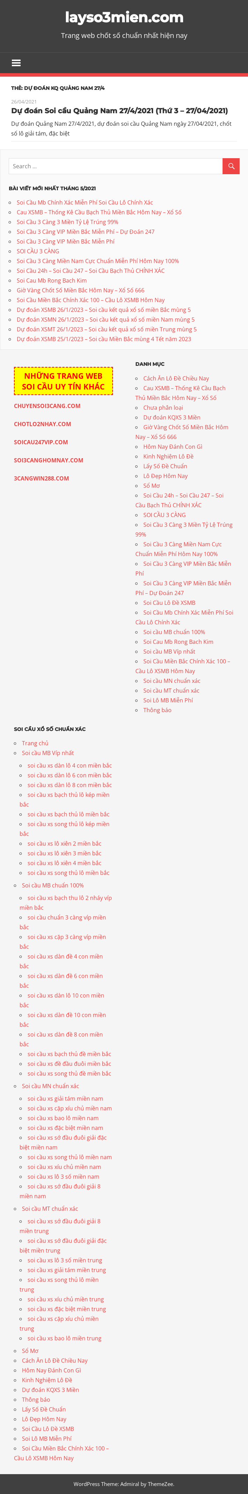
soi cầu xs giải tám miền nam (65, 1098)
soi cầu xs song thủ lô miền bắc (69, 873)
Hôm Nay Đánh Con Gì (172, 446)
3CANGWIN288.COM (41, 478)
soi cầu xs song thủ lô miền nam (70, 1157)
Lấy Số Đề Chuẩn (165, 466)
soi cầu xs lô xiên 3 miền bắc (65, 853)
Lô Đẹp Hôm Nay (165, 476)
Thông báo (157, 710)
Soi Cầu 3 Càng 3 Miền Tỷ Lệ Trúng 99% (67, 222)
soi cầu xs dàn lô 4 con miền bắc (70, 765)
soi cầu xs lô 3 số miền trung (65, 1260)
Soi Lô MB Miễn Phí (168, 700)
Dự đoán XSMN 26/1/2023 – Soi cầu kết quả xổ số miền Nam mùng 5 (106, 319)
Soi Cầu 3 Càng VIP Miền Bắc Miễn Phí (65, 241)
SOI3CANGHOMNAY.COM (48, 460)
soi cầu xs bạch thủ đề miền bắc (69, 1054)
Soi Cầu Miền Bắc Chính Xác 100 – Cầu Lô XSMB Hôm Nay (91, 300)
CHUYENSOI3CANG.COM (47, 406)
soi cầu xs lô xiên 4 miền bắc (65, 863)
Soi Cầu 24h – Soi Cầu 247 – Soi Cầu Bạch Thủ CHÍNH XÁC (91, 271)
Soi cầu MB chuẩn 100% (174, 632)
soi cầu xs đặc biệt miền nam (65, 1128)
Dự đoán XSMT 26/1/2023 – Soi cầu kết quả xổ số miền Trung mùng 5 (107, 329)
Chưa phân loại (163, 407)
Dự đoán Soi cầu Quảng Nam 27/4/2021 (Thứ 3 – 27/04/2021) (119, 111)
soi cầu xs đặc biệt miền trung (67, 1309)
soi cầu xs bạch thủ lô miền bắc (69, 814)
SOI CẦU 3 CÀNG (38, 251)
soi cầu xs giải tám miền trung (67, 1270)
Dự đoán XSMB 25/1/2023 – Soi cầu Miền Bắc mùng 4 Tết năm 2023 (104, 339)
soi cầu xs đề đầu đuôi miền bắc (69, 1064)
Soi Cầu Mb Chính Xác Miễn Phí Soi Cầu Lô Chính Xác (85, 202)
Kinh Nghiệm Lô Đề (168, 456)
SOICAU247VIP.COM (41, 442)
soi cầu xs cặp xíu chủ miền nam (70, 1108)
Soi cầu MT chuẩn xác (171, 690)
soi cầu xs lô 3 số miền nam (63, 1176)
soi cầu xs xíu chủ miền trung (66, 1299)
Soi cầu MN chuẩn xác (172, 681)
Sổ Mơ (151, 486)
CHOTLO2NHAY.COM (42, 424)
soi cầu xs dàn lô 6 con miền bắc (70, 775)
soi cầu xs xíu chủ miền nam (64, 1167)
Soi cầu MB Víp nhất (169, 651)
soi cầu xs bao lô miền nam (63, 1118)
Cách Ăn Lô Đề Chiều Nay (176, 378)
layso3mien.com (124, 17)
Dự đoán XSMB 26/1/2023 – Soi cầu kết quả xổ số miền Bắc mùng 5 (104, 310)
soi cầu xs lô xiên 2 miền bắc (65, 843)
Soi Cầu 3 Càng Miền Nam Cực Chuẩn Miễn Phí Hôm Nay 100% (98, 261)
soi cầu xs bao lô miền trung (65, 1338)
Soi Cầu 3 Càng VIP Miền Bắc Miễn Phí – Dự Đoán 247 (86, 232)
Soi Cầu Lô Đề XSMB (169, 603)
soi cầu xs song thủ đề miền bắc (69, 1073)
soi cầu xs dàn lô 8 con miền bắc (70, 785)
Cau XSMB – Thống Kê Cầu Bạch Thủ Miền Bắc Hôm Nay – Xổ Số (99, 212)
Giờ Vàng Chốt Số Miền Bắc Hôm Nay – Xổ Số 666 (80, 290)
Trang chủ (35, 743)
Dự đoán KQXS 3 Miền (172, 417)
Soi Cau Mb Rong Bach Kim (52, 280)
